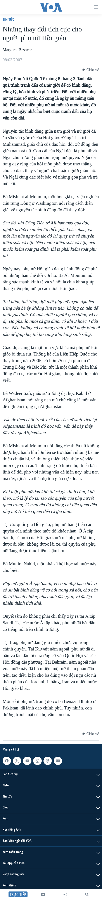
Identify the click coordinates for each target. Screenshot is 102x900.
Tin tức (8, 19)
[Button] (90, 70)
